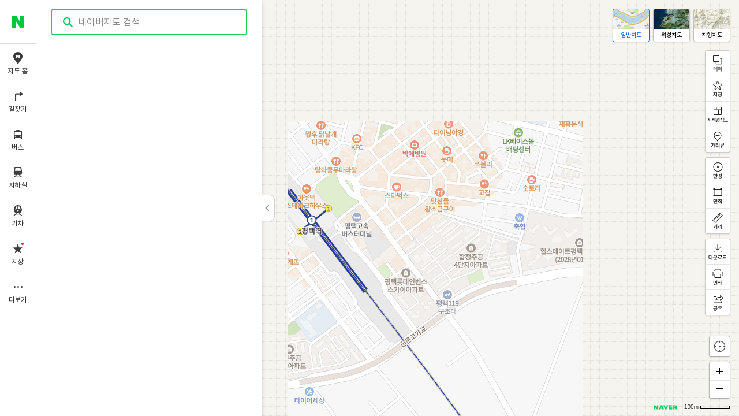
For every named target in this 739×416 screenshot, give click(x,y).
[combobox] (149, 22)
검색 (68, 22)
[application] (387, 208)
